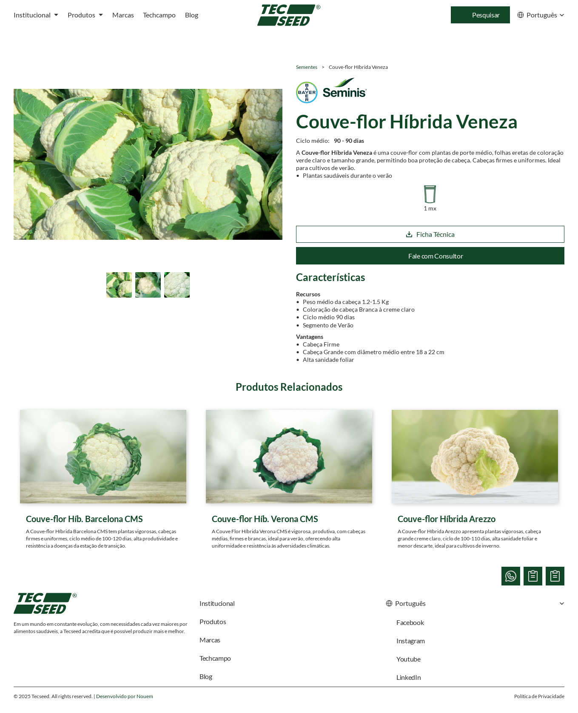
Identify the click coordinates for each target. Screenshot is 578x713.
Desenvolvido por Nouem (124, 696)
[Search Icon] (480, 14)
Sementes (306, 67)
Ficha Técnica (430, 234)
